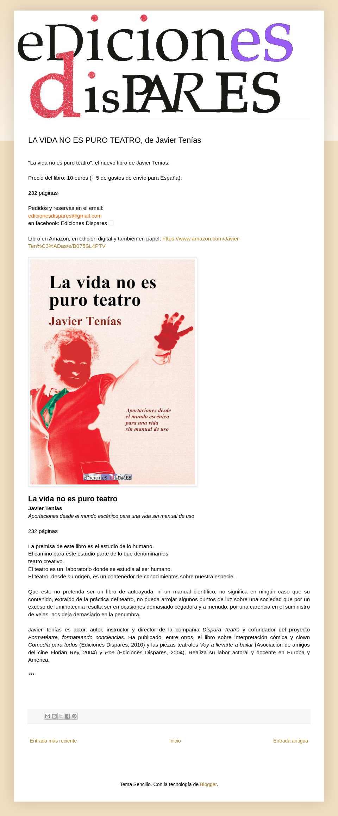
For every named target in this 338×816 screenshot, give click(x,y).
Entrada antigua (290, 741)
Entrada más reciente (53, 741)
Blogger (208, 784)
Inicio (175, 741)
